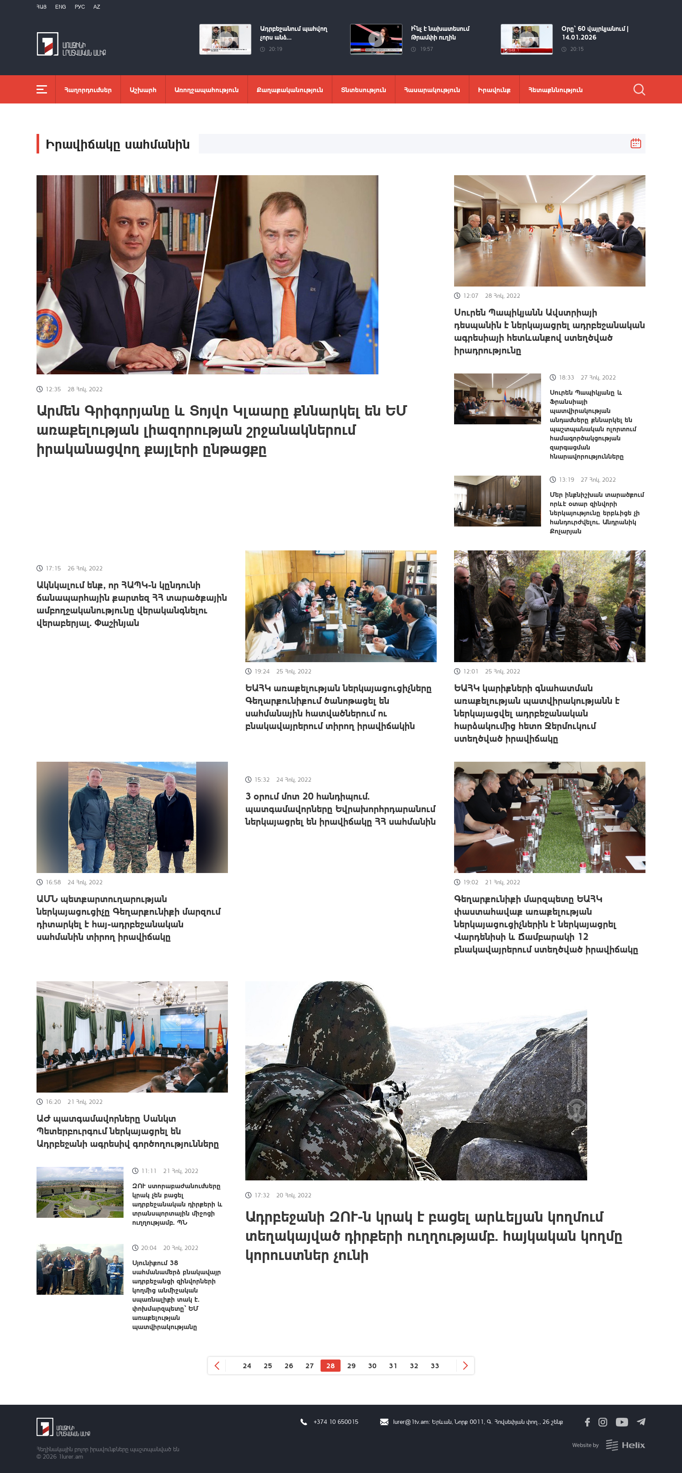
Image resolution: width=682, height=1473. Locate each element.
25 (268, 1365)
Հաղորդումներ (88, 89)
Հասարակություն (432, 89)
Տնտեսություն (363, 89)
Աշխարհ (143, 89)
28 (330, 1365)
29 (351, 1365)
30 (372, 1365)
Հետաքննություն (555, 89)
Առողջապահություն (206, 89)
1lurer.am (70, 1456)
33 (435, 1365)
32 (414, 1365)
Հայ (42, 6)
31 (393, 1365)
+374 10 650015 (336, 1421)
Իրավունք (494, 89)
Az (97, 6)
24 (247, 1365)
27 (309, 1365)
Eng (60, 6)
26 (288, 1365)
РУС (80, 6)
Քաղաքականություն (290, 89)
